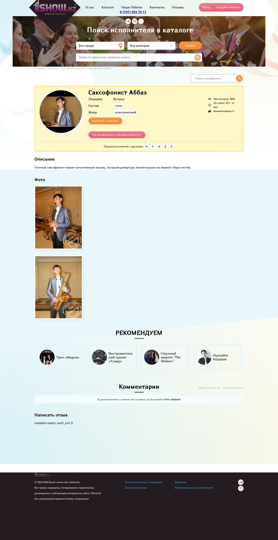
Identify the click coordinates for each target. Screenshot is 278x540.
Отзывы (178, 7)
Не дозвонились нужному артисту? (117, 135)
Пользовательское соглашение (143, 482)
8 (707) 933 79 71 (133, 12)
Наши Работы (131, 7)
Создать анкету (228, 7)
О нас (89, 7)
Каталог (108, 7)
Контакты (157, 7)
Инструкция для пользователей (194, 487)
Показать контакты (105, 121)
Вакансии (180, 482)
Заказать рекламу (136, 487)
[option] (60, 357)
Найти (190, 46)
